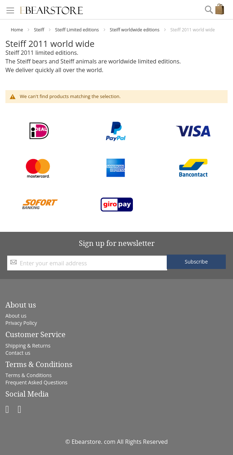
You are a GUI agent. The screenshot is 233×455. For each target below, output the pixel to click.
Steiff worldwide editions (135, 30)
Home (17, 30)
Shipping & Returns (27, 345)
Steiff (39, 30)
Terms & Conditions (28, 375)
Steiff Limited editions (77, 30)
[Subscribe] (196, 262)
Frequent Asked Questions (36, 382)
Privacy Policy (21, 322)
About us (15, 315)
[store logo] (51, 10)
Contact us (17, 352)
